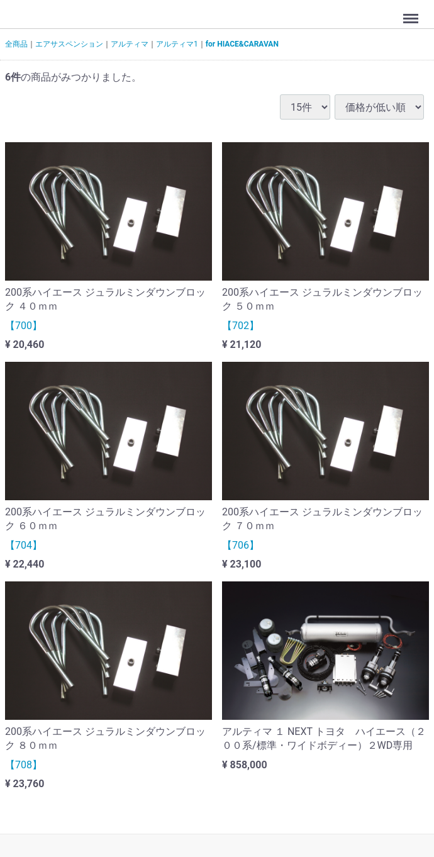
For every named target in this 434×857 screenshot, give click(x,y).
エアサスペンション (69, 44)
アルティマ (129, 44)
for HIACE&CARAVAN (242, 44)
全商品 (16, 44)
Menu (412, 13)
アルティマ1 (177, 44)
